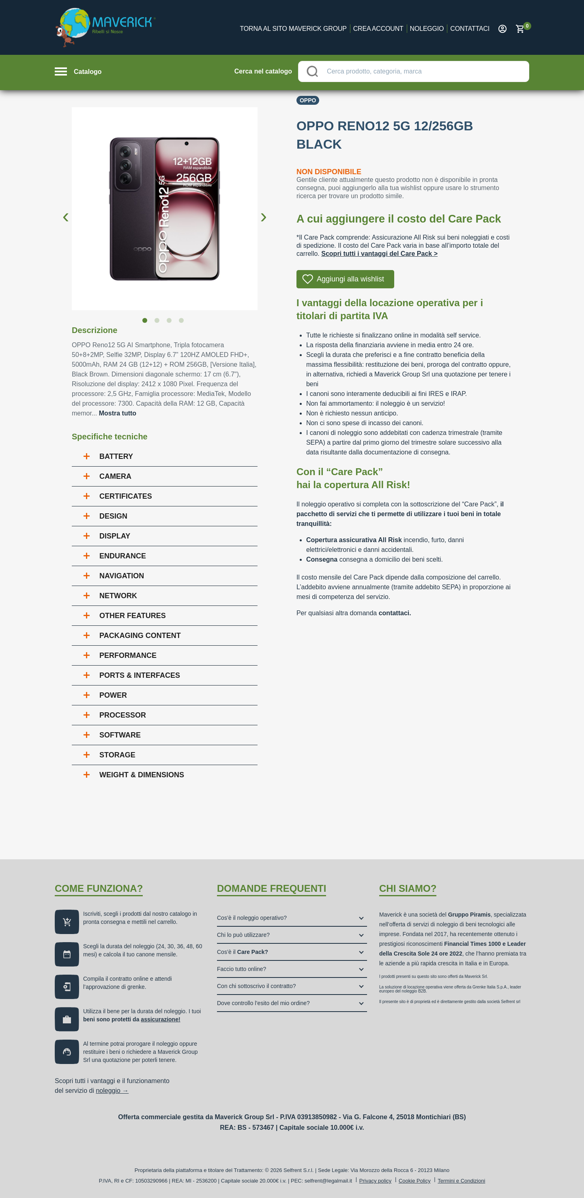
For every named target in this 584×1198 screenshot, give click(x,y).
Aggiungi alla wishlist (350, 279)
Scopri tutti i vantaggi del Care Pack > (379, 253)
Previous (66, 209)
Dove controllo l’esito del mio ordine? (263, 1003)
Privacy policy (375, 1181)
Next (264, 209)
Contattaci (470, 28)
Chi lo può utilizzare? (243, 935)
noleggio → (112, 1090)
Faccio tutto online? (241, 969)
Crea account (378, 28)
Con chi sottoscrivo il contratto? (256, 986)
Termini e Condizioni (461, 1181)
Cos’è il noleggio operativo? (252, 918)
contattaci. (395, 613)
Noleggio (427, 28)
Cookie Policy (415, 1181)
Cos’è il (242, 952)
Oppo (308, 100)
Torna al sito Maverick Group (293, 28)
